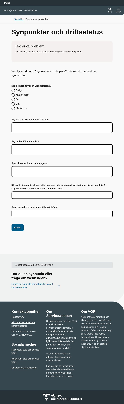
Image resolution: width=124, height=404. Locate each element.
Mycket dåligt (22, 95)
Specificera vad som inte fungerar (30, 163)
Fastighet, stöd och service (59, 376)
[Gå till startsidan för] (20, 10)
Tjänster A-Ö (18, 317)
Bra (18, 104)
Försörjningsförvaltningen (59, 373)
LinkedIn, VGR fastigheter (24, 368)
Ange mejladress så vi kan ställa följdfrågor (35, 207)
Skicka (17, 227)
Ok (17, 99)
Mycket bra (21, 108)
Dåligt (19, 90)
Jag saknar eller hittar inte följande (30, 119)
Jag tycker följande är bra (25, 141)
